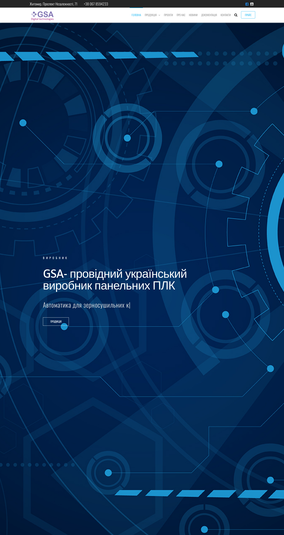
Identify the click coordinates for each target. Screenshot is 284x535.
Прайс (248, 15)
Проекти (168, 15)
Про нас (181, 15)
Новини (193, 15)
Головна (136, 15)
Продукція (151, 15)
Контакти (226, 15)
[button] (56, 321)
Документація (209, 15)
